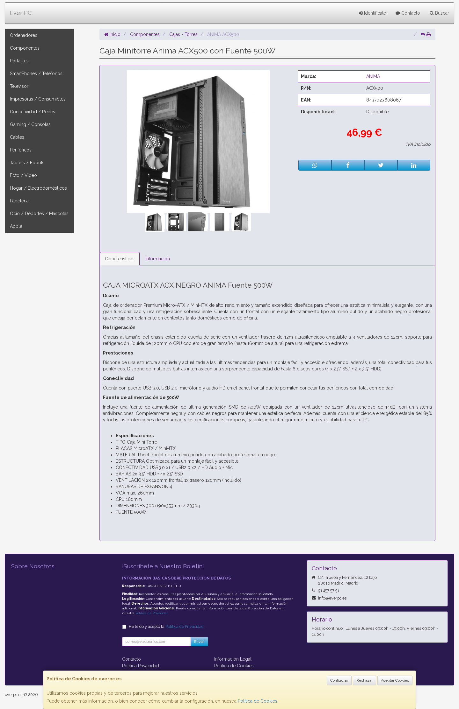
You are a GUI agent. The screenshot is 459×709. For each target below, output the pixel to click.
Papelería (19, 200)
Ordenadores (23, 35)
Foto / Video (23, 175)
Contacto (408, 13)
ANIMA (373, 76)
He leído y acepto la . (167, 626)
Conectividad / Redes (32, 111)
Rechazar (364, 680)
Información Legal (232, 659)
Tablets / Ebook (26, 162)
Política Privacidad (140, 665)
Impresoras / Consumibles (38, 99)
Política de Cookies (257, 701)
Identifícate (372, 13)
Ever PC (21, 13)
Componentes (25, 48)
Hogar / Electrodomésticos (38, 188)
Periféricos (21, 149)
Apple (16, 226)
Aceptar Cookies (395, 680)
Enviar (199, 641)
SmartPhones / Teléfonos (36, 73)
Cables (17, 137)
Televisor (19, 86)
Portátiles (19, 60)
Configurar (339, 680)
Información (157, 258)
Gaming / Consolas (30, 124)
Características (120, 258)
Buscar (439, 13)
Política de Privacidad (152, 613)
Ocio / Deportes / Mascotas (39, 213)
